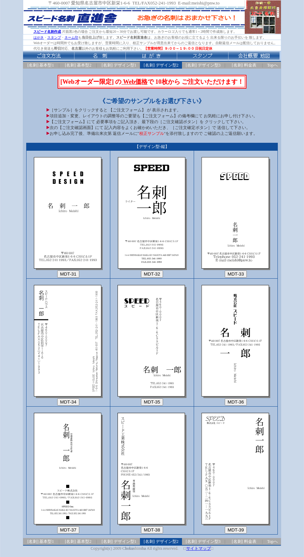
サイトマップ (198, 548)
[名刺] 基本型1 (41, 65)
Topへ (272, 65)
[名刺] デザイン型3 (203, 65)
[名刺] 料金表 (244, 65)
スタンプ (54, 37)
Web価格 (134, 81)
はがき (38, 37)
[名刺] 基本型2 (78, 65)
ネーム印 (71, 37)
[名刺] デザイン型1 (119, 65)
